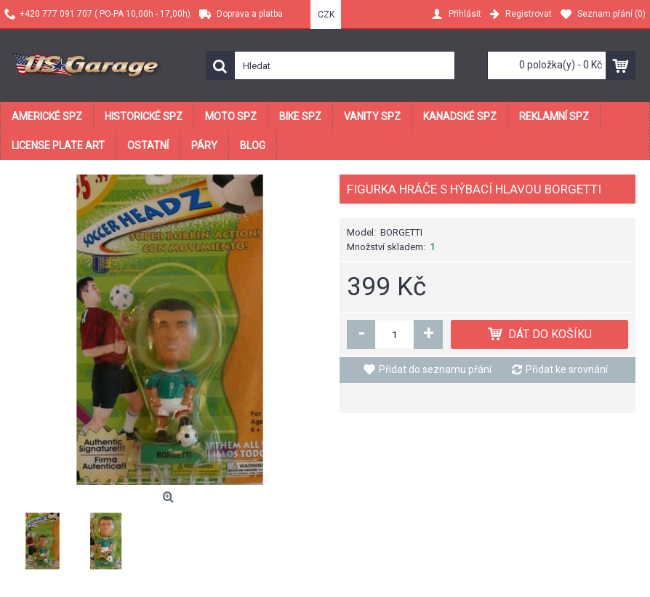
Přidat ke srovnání (567, 369)
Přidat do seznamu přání (435, 369)
